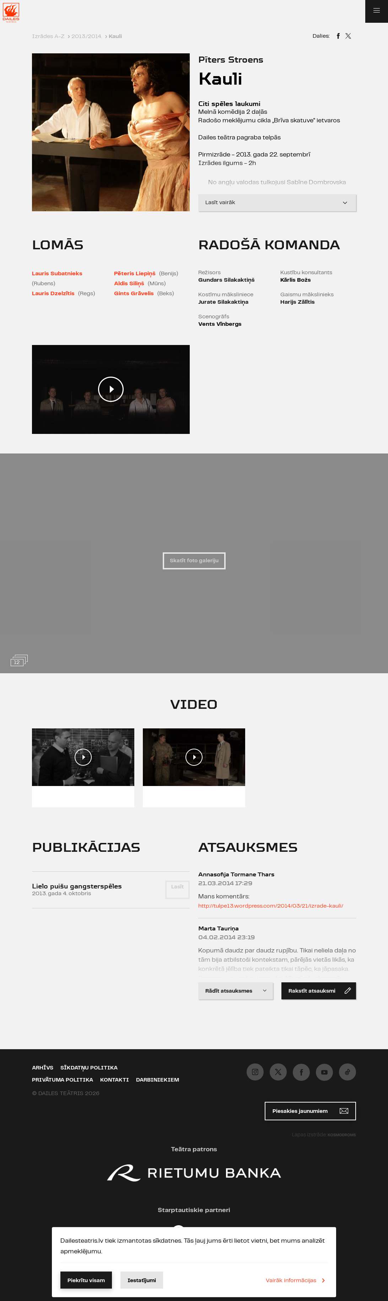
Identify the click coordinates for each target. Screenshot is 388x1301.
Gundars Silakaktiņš (226, 280)
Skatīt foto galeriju (194, 560)
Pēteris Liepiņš (135, 273)
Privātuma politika (62, 1080)
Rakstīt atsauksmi (320, 990)
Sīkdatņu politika (89, 1068)
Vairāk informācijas (297, 1280)
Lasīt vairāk (277, 202)
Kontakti (114, 1080)
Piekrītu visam (86, 1280)
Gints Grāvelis (134, 293)
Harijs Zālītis (297, 302)
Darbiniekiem (157, 1080)
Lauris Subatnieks (57, 273)
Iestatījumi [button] (142, 1280)
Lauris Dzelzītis (53, 293)
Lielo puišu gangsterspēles (77, 886)
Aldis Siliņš (129, 283)
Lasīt (177, 887)
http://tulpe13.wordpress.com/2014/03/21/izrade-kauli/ (270, 906)
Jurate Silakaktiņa (223, 302)
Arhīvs (42, 1068)
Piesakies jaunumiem (310, 1110)
